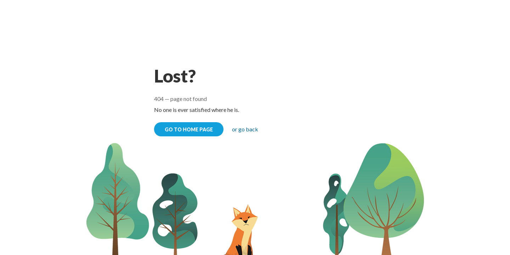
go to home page (189, 129)
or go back (245, 129)
